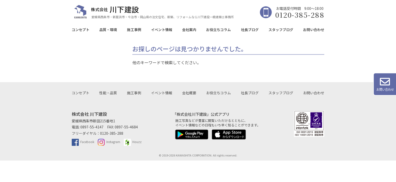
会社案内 (189, 29)
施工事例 (134, 29)
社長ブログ (250, 29)
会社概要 (189, 92)
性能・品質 (108, 92)
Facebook (83, 142)
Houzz (133, 142)
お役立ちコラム (218, 29)
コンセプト (80, 29)
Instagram (109, 142)
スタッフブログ (280, 29)
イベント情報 (161, 29)
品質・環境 (108, 29)
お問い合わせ (313, 29)
